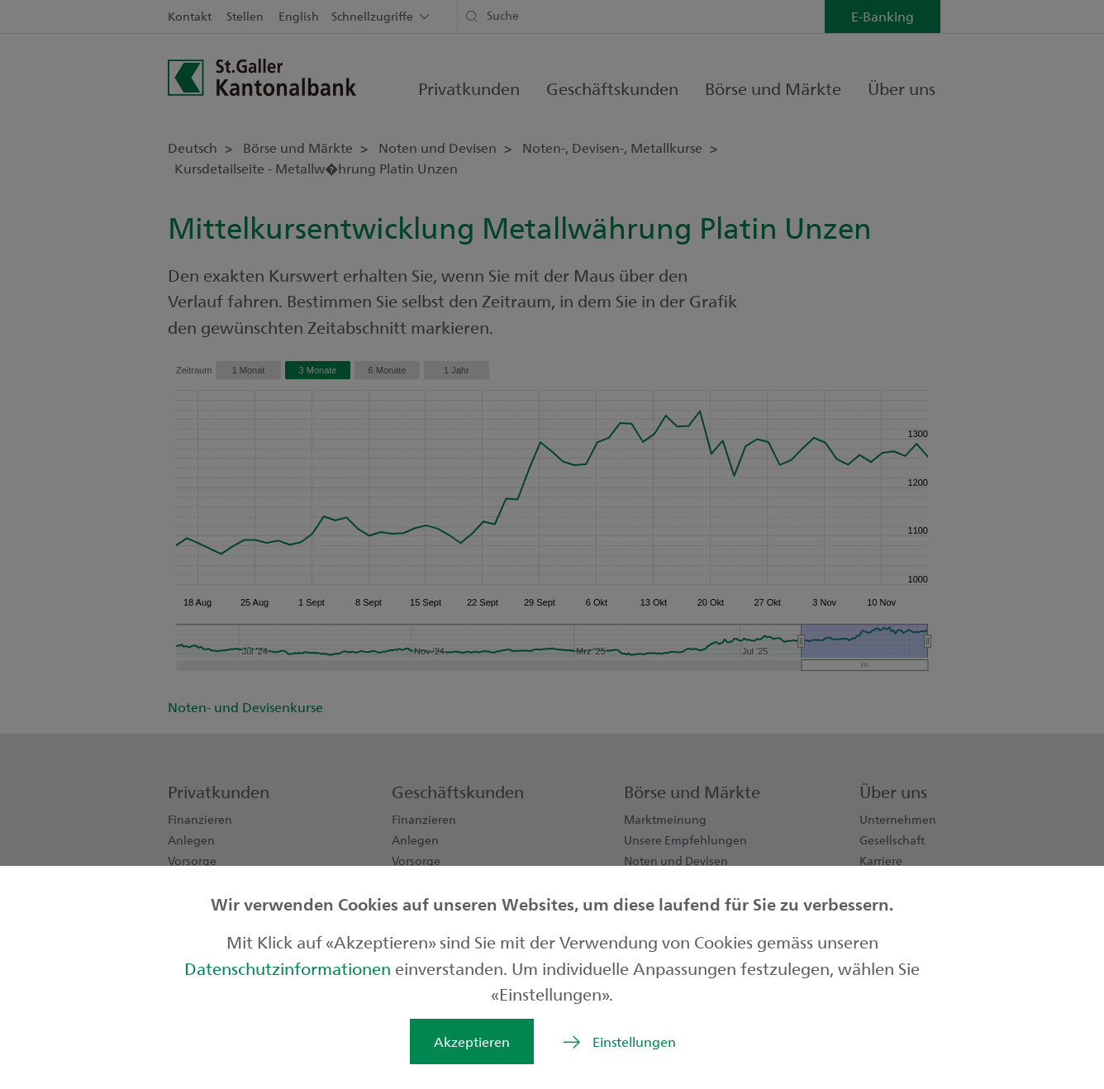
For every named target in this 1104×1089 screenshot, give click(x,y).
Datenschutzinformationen (289, 968)
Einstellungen (634, 1041)
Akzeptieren (472, 1041)
